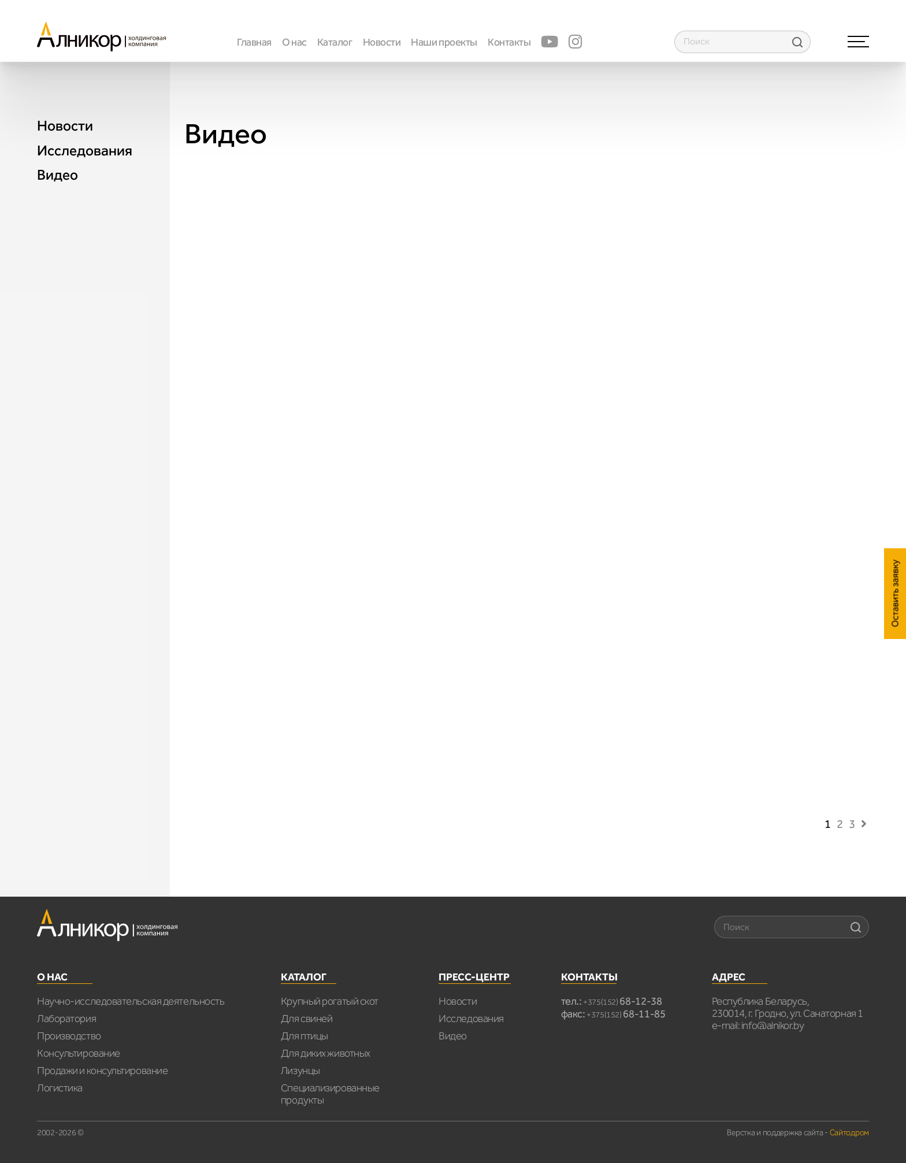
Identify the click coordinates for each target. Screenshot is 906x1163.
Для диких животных (325, 1053)
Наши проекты (444, 42)
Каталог (334, 42)
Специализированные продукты (330, 1094)
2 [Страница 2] (840, 824)
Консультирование (78, 1053)
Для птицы (304, 1036)
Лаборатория (66, 1018)
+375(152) (622, 1002)
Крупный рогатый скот (329, 1001)
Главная (254, 42)
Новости (382, 42)
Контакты (509, 42)
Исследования (84, 150)
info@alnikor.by (772, 1025)
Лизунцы (300, 1070)
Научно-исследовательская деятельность (130, 1001)
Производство (69, 1036)
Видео (57, 175)
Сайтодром (849, 1133)
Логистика (60, 1088)
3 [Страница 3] (852, 824)
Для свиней (307, 1018)
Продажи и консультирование (102, 1070)
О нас (294, 42)
